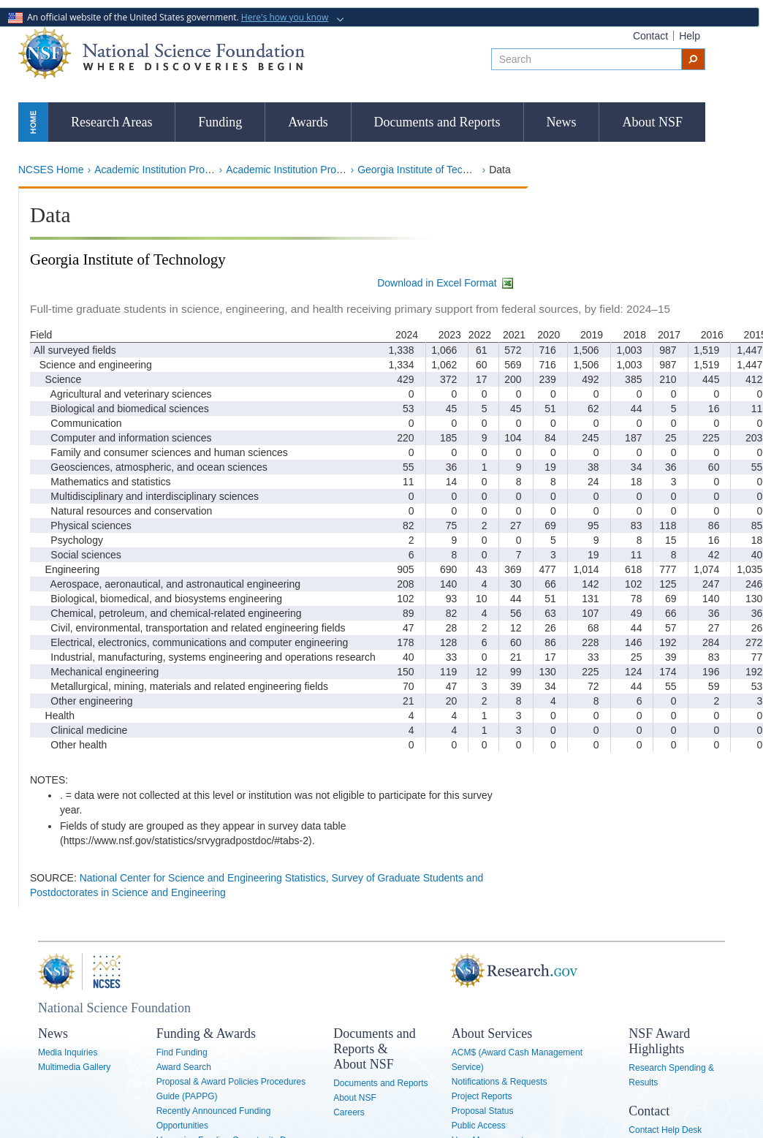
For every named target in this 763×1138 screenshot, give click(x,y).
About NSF (652, 122)
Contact (650, 36)
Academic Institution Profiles (158, 169)
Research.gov (461, 971)
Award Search (183, 1067)
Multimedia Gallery (74, 1067)
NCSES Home (50, 169)
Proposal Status (483, 1111)
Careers (349, 1112)
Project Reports (482, 1096)
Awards (307, 122)
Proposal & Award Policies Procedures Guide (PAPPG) (231, 1089)
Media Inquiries (67, 1052)
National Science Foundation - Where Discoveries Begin (161, 53)
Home (33, 121)
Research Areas (111, 122)
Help (689, 36)
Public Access (479, 1125)
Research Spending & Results (671, 1075)
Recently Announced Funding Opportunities (213, 1118)
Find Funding (182, 1052)
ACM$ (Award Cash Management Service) (517, 1059)
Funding (220, 122)
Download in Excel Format (446, 283)
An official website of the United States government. (169, 17)
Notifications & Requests (499, 1082)
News (562, 122)
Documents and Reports (437, 122)
